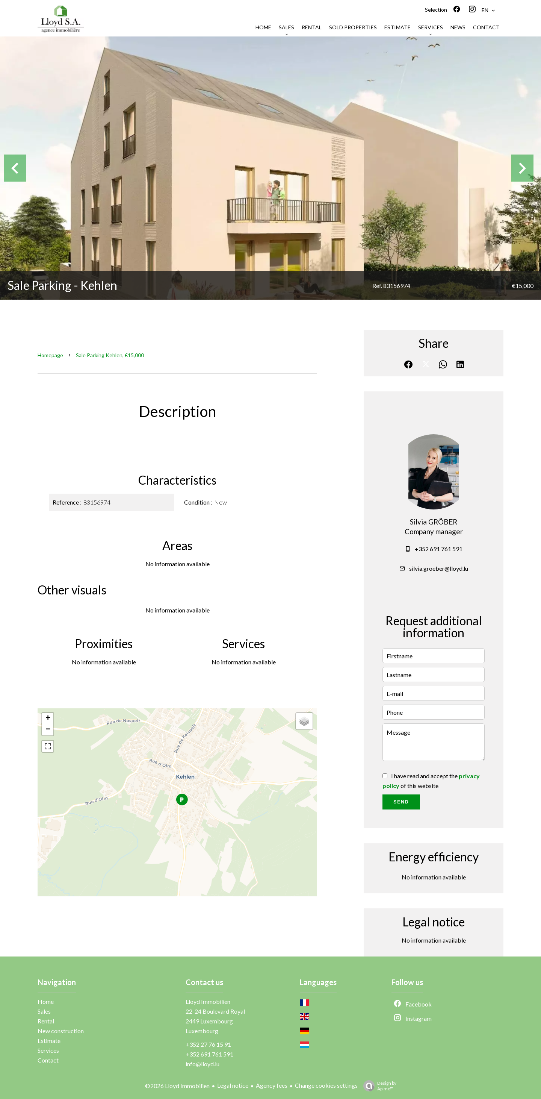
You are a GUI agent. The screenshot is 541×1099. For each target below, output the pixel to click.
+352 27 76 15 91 (208, 1044)
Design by (378, 1085)
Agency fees (271, 1085)
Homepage (50, 355)
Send (401, 802)
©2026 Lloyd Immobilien (177, 1085)
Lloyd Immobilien (208, 1001)
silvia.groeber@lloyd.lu (438, 568)
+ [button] (47, 718)
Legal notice (232, 1085)
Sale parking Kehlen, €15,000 (110, 355)
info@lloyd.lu (202, 1063)
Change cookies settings (326, 1085)
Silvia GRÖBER (433, 522)
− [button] (47, 729)
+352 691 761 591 (438, 548)
